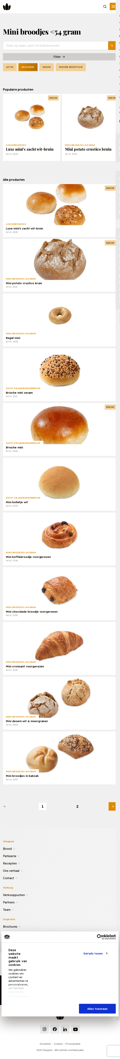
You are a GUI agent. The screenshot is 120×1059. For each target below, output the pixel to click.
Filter (59, 57)
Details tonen (93, 953)
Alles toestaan (97, 1009)
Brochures (10, 926)
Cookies (58, 1043)
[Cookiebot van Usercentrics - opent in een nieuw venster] (100, 937)
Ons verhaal (11, 870)
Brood (7, 848)
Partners (9, 901)
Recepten (10, 863)
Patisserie (9, 855)
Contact (8, 877)
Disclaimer (45, 1043)
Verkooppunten (14, 894)
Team (6, 909)
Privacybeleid (73, 1043)
